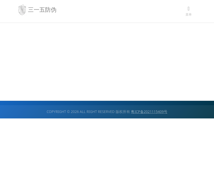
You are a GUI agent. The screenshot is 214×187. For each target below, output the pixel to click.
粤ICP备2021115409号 (149, 111)
